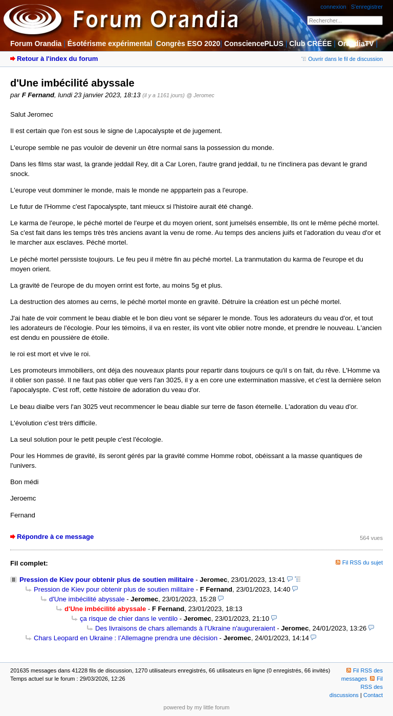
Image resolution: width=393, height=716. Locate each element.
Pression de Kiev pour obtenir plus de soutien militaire (106, 579)
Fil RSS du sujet (362, 562)
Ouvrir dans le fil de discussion (342, 59)
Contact (373, 695)
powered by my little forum (197, 707)
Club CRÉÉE (310, 43)
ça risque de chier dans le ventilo (129, 618)
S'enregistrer (367, 7)
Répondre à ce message (55, 536)
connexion (333, 7)
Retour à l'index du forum (57, 58)
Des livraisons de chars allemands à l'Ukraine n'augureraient (185, 628)
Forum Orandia (35, 43)
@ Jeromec (200, 95)
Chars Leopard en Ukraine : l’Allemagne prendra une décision (125, 638)
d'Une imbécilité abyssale (87, 599)
